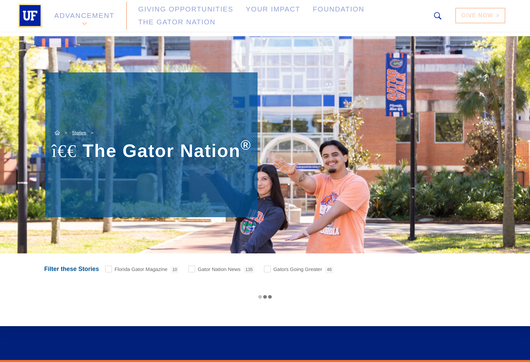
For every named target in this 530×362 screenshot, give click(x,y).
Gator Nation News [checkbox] (226, 269)
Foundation (294, 18)
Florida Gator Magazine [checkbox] (147, 269)
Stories (79, 132)
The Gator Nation (357, 18)
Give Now (481, 18)
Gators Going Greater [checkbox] (303, 269)
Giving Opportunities (168, 18)
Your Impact (240, 18)
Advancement (83, 18)
